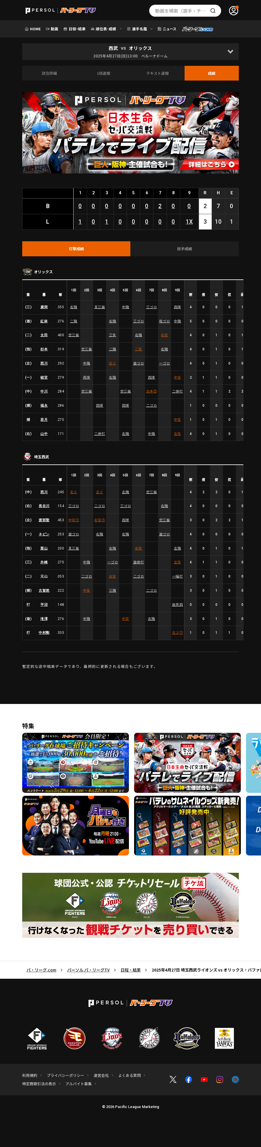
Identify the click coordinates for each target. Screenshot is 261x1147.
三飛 (112, 591)
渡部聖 (44, 520)
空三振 (73, 335)
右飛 (73, 307)
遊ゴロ (138, 363)
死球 (86, 378)
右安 (164, 335)
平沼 (44, 605)
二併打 (177, 391)
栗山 (44, 548)
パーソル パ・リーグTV (88, 970)
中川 (44, 391)
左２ (112, 363)
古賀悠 (44, 591)
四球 (177, 307)
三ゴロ (151, 307)
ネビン (44, 534)
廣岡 (44, 307)
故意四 (177, 605)
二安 (138, 349)
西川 (44, 363)
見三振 (99, 307)
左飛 (125, 492)
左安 (177, 562)
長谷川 (44, 506)
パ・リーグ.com (41, 970)
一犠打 (177, 576)
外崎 (44, 562)
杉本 (44, 349)
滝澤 (44, 619)
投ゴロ (164, 321)
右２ (73, 492)
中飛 (125, 307)
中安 (177, 378)
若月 (44, 420)
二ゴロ (151, 405)
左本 (151, 391)
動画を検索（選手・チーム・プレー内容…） (188, 10)
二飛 (73, 321)
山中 (44, 434)
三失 (112, 335)
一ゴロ (164, 363)
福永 (44, 405)
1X (189, 221)
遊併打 (138, 562)
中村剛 (44, 633)
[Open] (230, 51)
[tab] (76, 248)
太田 (44, 335)
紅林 (44, 321)
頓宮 (44, 378)
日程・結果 (131, 970)
